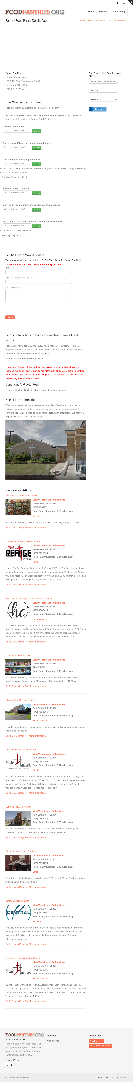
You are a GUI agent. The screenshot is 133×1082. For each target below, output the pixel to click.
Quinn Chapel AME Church (18, 806)
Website (37, 516)
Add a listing (118, 11)
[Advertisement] (66, 44)
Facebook (11, 1064)
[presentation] (25, 309)
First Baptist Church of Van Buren (21, 495)
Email (35, 562)
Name (11, 268)
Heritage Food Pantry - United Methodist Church (28, 598)
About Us (103, 11)
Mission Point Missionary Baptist (21, 700)
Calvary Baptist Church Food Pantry (22, 851)
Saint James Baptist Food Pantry (20, 749)
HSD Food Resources (100, 1045)
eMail (19, 278)
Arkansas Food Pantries (96, 21)
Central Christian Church (17, 900)
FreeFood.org (96, 1041)
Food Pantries (35, 13)
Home (91, 11)
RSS (7, 1064)
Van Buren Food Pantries (117, 21)
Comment (13, 288)
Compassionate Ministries (17, 655)
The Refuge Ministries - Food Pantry (22, 541)
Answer (37, 131)
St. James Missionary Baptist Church (22, 957)
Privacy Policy (12, 1060)
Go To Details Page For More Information (25, 527)
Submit (10, 317)
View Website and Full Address (49, 500)
